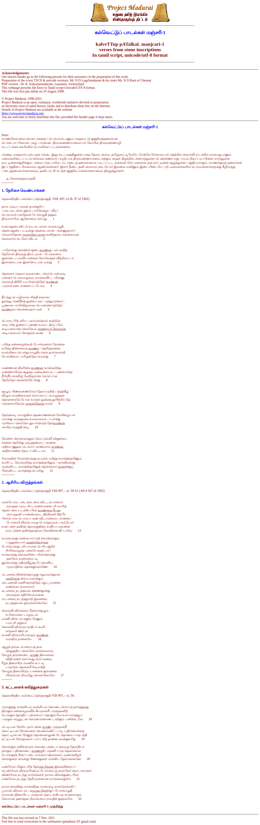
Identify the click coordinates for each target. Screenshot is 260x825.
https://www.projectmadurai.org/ (23, 113)
